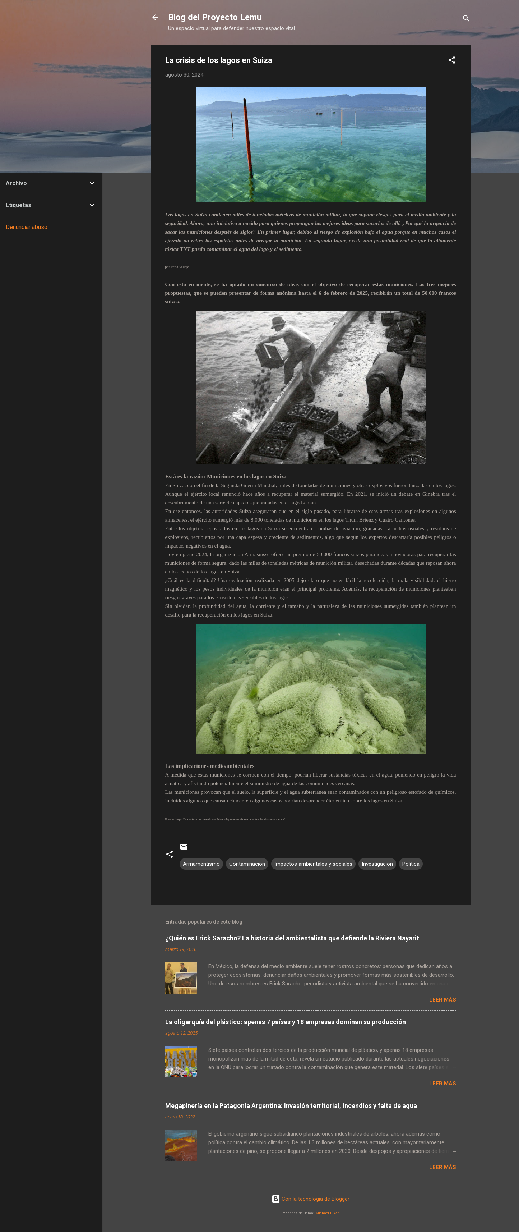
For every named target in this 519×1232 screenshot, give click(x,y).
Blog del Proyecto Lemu (214, 17)
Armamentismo (201, 864)
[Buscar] (466, 20)
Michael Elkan (327, 1213)
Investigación (377, 864)
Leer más (442, 1000)
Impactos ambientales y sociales (313, 864)
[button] (452, 61)
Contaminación (247, 864)
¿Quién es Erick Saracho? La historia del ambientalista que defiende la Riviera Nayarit (292, 938)
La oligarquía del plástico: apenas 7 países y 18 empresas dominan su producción (285, 1022)
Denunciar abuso (26, 227)
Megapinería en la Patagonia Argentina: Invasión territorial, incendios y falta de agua (291, 1105)
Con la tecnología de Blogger (310, 1199)
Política (411, 864)
